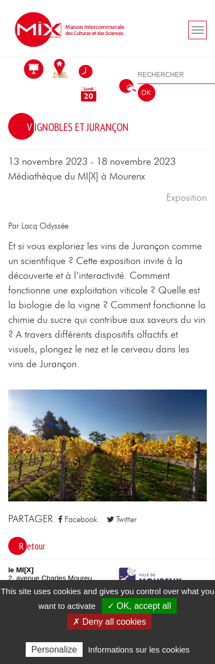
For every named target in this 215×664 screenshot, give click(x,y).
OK (145, 93)
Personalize (54, 649)
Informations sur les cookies (139, 649)
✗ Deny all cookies (109, 621)
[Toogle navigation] (197, 30)
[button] (107, 445)
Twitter (122, 520)
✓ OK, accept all (139, 606)
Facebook (77, 520)
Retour (32, 546)
